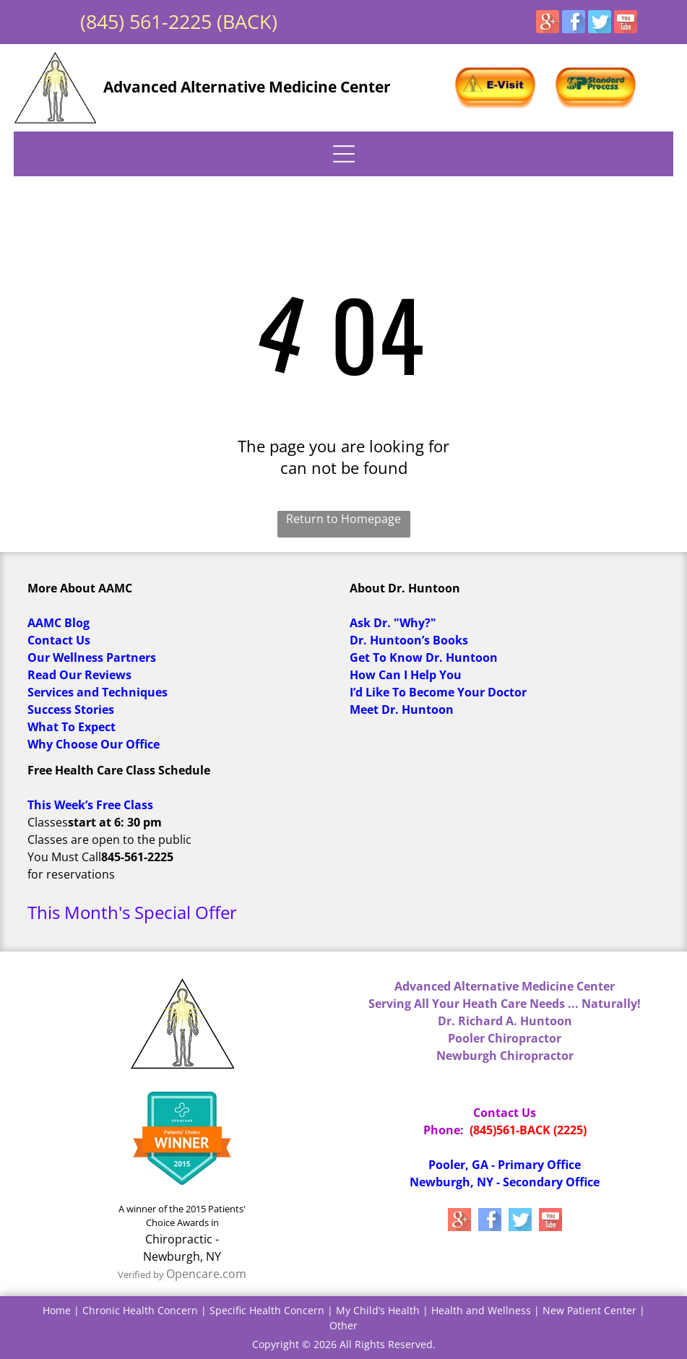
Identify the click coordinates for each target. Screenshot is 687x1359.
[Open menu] (344, 154)
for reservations (71, 874)
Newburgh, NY (182, 1256)
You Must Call (64, 857)
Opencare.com (206, 1274)
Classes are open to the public (109, 839)
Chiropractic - (182, 1239)
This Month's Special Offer (132, 912)
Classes (47, 822)
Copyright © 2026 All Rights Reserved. (344, 1344)
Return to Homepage (343, 519)
